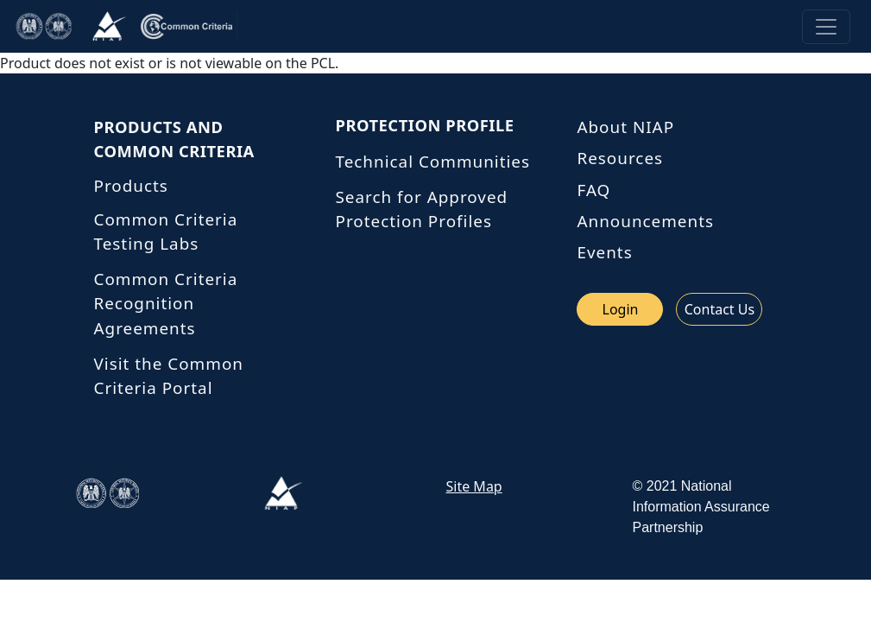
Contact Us (719, 309)
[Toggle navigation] (826, 27)
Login (621, 309)
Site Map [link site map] (474, 486)
